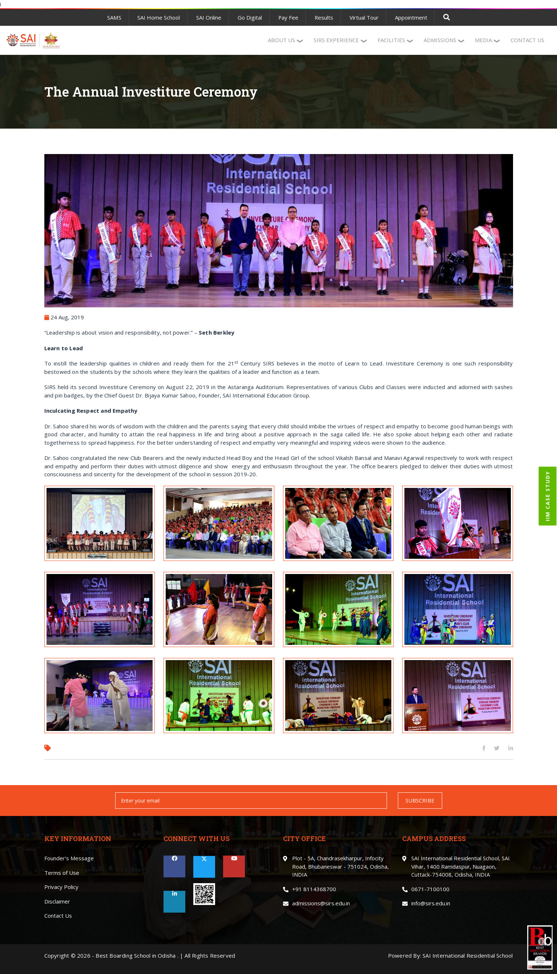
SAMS (114, 17)
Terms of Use (61, 872)
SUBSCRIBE (420, 800)
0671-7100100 (430, 889)
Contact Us (58, 915)
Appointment (411, 17)
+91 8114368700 (314, 889)
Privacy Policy (61, 886)
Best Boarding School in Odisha (135, 955)
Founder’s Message (69, 858)
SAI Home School (158, 17)
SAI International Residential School (468, 955)
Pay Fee (288, 17)
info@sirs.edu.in (430, 903)
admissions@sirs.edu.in (321, 903)
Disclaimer (57, 901)
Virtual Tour (364, 17)
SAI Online (208, 17)
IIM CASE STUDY (547, 496)
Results (324, 17)
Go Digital (249, 17)
